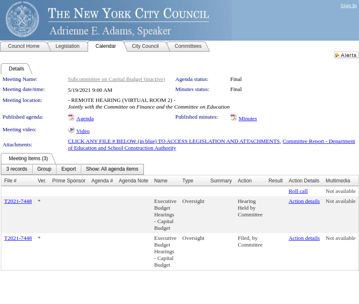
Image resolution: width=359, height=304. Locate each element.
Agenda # (102, 181)
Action (245, 181)
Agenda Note (133, 181)
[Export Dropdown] (68, 169)
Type (187, 181)
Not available (341, 191)
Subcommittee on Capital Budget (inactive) (116, 79)
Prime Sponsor (69, 181)
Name (160, 181)
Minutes (248, 118)
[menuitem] (16, 169)
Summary (221, 181)
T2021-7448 (18, 201)
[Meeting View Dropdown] (112, 169)
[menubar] (72, 169)
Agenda (85, 118)
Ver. (42, 181)
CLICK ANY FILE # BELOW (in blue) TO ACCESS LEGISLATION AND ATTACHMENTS (174, 141)
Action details (304, 201)
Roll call (298, 191)
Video (83, 131)
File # (10, 181)
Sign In (349, 5)
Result (275, 181)
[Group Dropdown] (44, 169)
